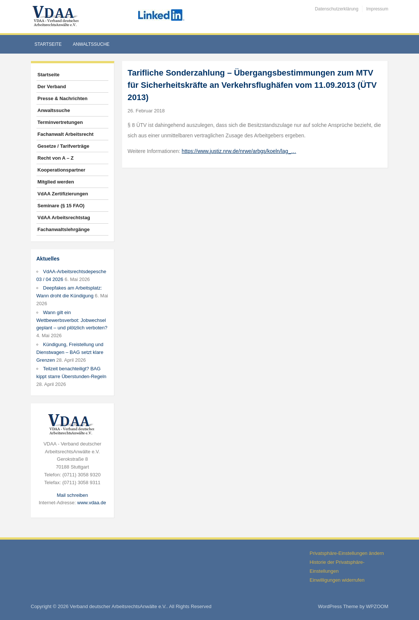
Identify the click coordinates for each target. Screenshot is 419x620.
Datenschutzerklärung (336, 9)
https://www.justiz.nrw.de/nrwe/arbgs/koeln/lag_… (239, 151)
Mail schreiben (72, 495)
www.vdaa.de (91, 502)
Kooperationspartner (62, 170)
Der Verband (52, 86)
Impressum (377, 9)
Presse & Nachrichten (63, 98)
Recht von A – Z (56, 158)
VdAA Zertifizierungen (63, 193)
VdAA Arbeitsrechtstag (64, 217)
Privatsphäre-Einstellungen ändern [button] (347, 553)
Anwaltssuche (91, 44)
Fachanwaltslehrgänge (64, 229)
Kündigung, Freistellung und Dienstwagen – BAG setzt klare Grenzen (70, 352)
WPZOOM (377, 606)
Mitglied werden (56, 182)
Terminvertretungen (60, 122)
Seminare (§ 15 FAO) (61, 205)
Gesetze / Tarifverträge (63, 146)
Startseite (48, 44)
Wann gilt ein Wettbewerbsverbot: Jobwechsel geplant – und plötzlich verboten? (72, 320)
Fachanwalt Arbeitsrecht (66, 134)
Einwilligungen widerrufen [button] (337, 580)
